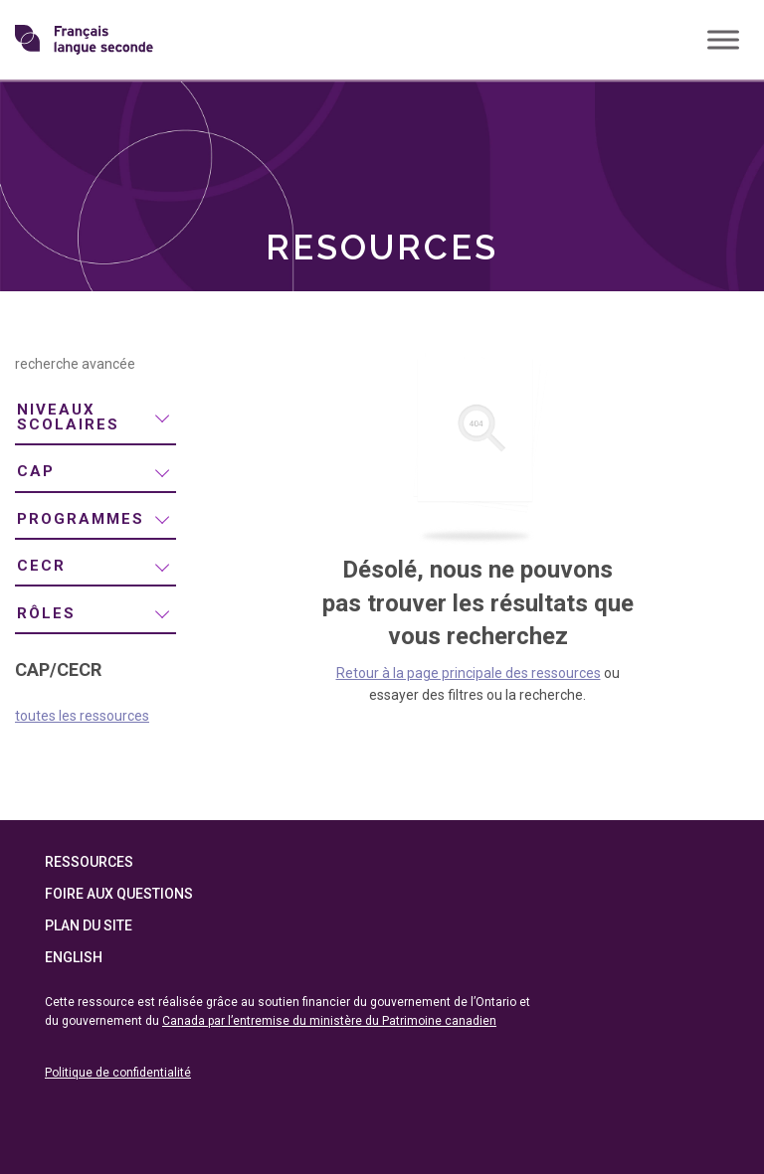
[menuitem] (95, 418)
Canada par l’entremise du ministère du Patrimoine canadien (329, 1021)
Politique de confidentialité (118, 1073)
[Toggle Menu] (723, 39)
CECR (41, 566)
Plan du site (88, 925)
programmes (80, 519)
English (73, 957)
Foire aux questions (119, 894)
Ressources (89, 862)
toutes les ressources (82, 716)
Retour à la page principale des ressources (468, 673)
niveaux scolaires (68, 417)
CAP (36, 471)
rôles (46, 613)
